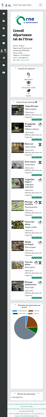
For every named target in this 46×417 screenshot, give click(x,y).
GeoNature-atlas (19, 413)
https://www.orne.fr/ (23, 60)
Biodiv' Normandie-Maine (22, 5)
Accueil (9, 404)
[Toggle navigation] (40, 4)
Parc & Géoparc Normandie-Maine (20, 404)
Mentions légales (29, 406)
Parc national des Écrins (38, 413)
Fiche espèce (36, 119)
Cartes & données (34, 404)
